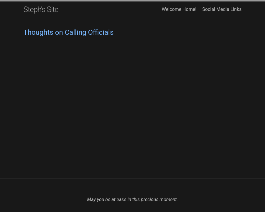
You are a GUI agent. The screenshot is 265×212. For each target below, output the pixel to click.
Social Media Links (221, 9)
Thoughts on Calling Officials (69, 32)
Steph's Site (41, 9)
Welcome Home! (179, 9)
